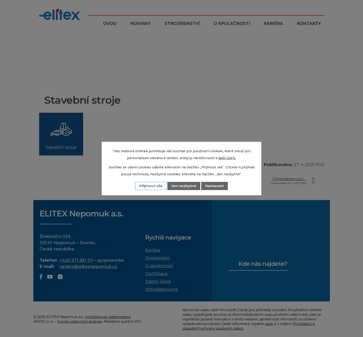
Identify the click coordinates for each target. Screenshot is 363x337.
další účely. (227, 158)
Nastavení (214, 186)
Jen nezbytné (183, 186)
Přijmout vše (151, 186)
